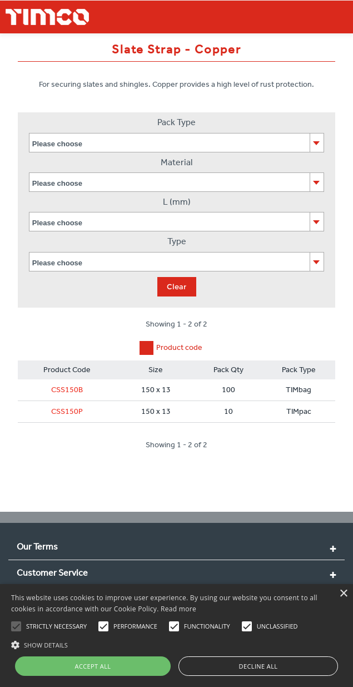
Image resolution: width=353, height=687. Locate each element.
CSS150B (67, 389)
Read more (178, 609)
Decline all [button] (258, 666)
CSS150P (67, 411)
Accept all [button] (93, 666)
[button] (176, 643)
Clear (176, 286)
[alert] (176, 635)
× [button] (343, 594)
